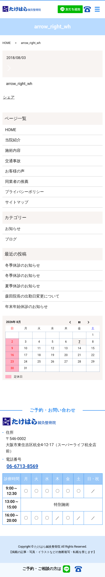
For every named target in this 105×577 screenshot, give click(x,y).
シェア (9, 97)
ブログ (11, 239)
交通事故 (13, 161)
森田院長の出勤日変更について (32, 296)
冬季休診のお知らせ (22, 265)
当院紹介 (13, 140)
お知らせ (13, 228)
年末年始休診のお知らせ (26, 306)
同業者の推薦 (16, 181)
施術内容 (13, 150)
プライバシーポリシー (24, 191)
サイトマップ (16, 202)
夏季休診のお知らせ (22, 286)
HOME (6, 43)
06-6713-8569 (22, 466)
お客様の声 (14, 171)
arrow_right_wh (19, 83)
